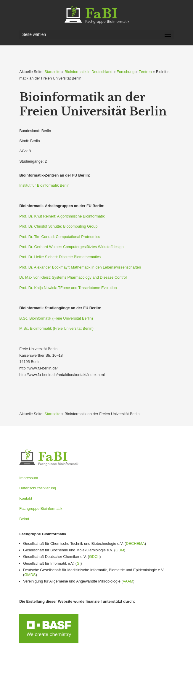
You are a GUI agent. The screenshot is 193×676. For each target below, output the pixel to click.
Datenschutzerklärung (37, 488)
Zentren (145, 71)
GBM (119, 550)
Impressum (28, 478)
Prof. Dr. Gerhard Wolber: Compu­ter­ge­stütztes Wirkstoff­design (71, 247)
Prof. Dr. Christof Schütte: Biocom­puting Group (58, 226)
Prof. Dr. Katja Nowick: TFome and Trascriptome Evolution (68, 287)
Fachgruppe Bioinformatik (40, 508)
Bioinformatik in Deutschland (88, 71)
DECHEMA (135, 543)
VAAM (128, 581)
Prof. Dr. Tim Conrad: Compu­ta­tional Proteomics (59, 236)
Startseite (52, 71)
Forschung (125, 71)
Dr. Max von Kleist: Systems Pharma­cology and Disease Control (73, 277)
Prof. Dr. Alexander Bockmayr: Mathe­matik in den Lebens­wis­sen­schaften (80, 267)
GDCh (94, 556)
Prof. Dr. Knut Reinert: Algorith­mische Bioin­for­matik (61, 216)
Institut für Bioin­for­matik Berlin (44, 185)
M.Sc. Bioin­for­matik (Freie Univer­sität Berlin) (56, 328)
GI (79, 563)
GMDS (30, 574)
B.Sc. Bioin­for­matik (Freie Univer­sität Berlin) (56, 318)
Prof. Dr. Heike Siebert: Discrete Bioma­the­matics (60, 257)
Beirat (24, 519)
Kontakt (25, 498)
